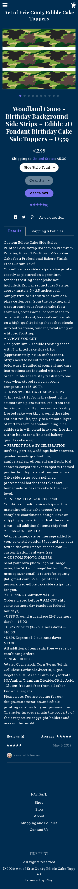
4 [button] (33, 96)
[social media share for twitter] (24, 217)
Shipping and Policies (39, 823)
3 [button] (29, 96)
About (39, 816)
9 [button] (54, 96)
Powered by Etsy (39, 880)
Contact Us (39, 830)
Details (14, 231)
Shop (39, 803)
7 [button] (45, 96)
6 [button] (41, 96)
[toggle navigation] (4, 5)
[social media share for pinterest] (33, 217)
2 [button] (25, 96)
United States (43, 159)
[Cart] (73, 6)
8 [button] (49, 96)
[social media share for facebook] (16, 217)
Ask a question (51, 217)
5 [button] (37, 96)
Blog (39, 809)
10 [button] (58, 96)
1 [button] (20, 96)
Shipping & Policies (47, 231)
